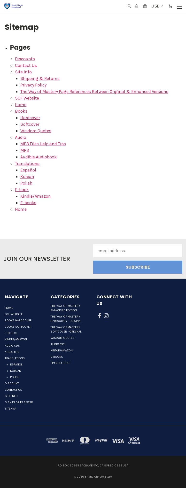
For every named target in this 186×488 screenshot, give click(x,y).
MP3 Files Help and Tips (43, 144)
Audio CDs (12, 345)
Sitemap (10, 408)
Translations (27, 163)
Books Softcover (18, 326)
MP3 (24, 150)
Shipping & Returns (40, 78)
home (20, 104)
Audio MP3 (12, 352)
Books (21, 111)
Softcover (29, 124)
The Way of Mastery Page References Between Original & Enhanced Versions (94, 91)
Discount (12, 383)
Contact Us (26, 65)
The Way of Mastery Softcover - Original (66, 329)
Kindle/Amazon (35, 196)
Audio (20, 137)
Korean (27, 176)
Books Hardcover (18, 320)
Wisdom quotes (63, 338)
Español (28, 170)
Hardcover (30, 117)
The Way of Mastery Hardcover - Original (66, 319)
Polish (26, 183)
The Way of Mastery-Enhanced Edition (66, 308)
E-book (22, 189)
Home (21, 209)
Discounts (25, 59)
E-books (28, 202)
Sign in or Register (19, 402)
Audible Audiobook (38, 157)
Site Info (23, 72)
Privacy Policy (33, 85)
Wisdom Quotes (35, 130)
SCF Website (27, 98)
